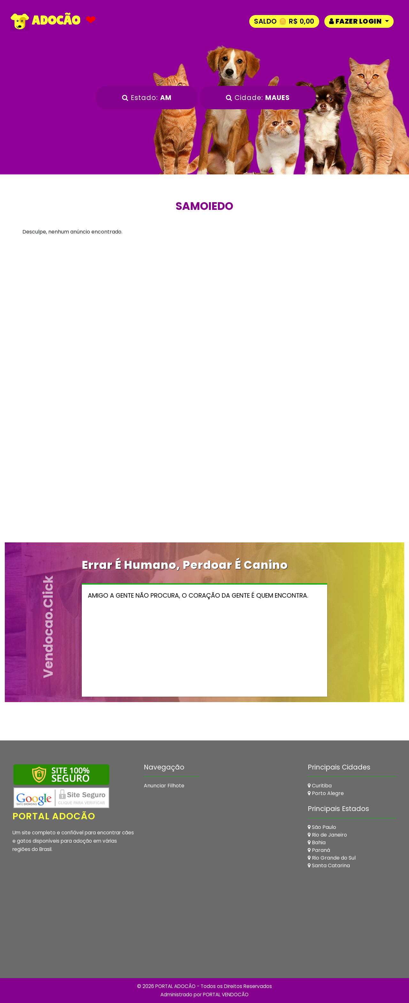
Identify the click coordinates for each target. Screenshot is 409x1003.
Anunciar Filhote (164, 785)
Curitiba (320, 785)
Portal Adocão (54, 816)
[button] (359, 21)
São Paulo (322, 827)
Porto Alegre (326, 793)
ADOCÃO (45, 21)
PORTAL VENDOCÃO (226, 994)
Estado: (147, 97)
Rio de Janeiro (327, 834)
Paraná (319, 850)
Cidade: (258, 97)
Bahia (317, 842)
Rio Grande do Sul (332, 857)
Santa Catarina (329, 865)
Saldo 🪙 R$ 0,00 (284, 21)
